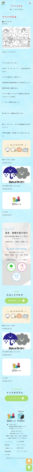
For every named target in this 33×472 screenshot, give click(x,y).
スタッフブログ (21, 445)
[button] (30, 3)
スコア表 (7, 454)
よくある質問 (20, 441)
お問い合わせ (20, 448)
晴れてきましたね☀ (8, 160)
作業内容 (7, 445)
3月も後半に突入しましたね (11, 186)
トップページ (8, 441)
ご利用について (9, 448)
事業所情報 (8, 451)
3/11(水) (5, 212)
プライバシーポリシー (23, 451)
